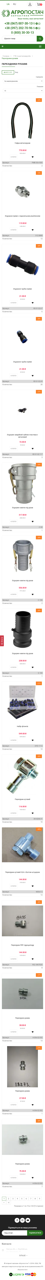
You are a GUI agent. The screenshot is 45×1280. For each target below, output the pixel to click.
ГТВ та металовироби (22, 56)
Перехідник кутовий (22, 799)
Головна (6, 56)
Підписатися (35, 1233)
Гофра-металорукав (22, 143)
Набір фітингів (22, 726)
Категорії (8, 72)
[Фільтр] (2, 640)
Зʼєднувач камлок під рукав (22, 508)
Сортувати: (39, 77)
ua (8, 4)
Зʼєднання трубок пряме (22, 289)
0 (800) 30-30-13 (22, 32)
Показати (40, 86)
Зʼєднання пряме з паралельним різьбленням (22, 216)
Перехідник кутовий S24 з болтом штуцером (22, 872)
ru (14, 4)
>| (8, 1202)
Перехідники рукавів (10, 58)
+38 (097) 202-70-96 (22, 28)
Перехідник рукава (22, 1018)
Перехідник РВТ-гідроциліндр (22, 945)
